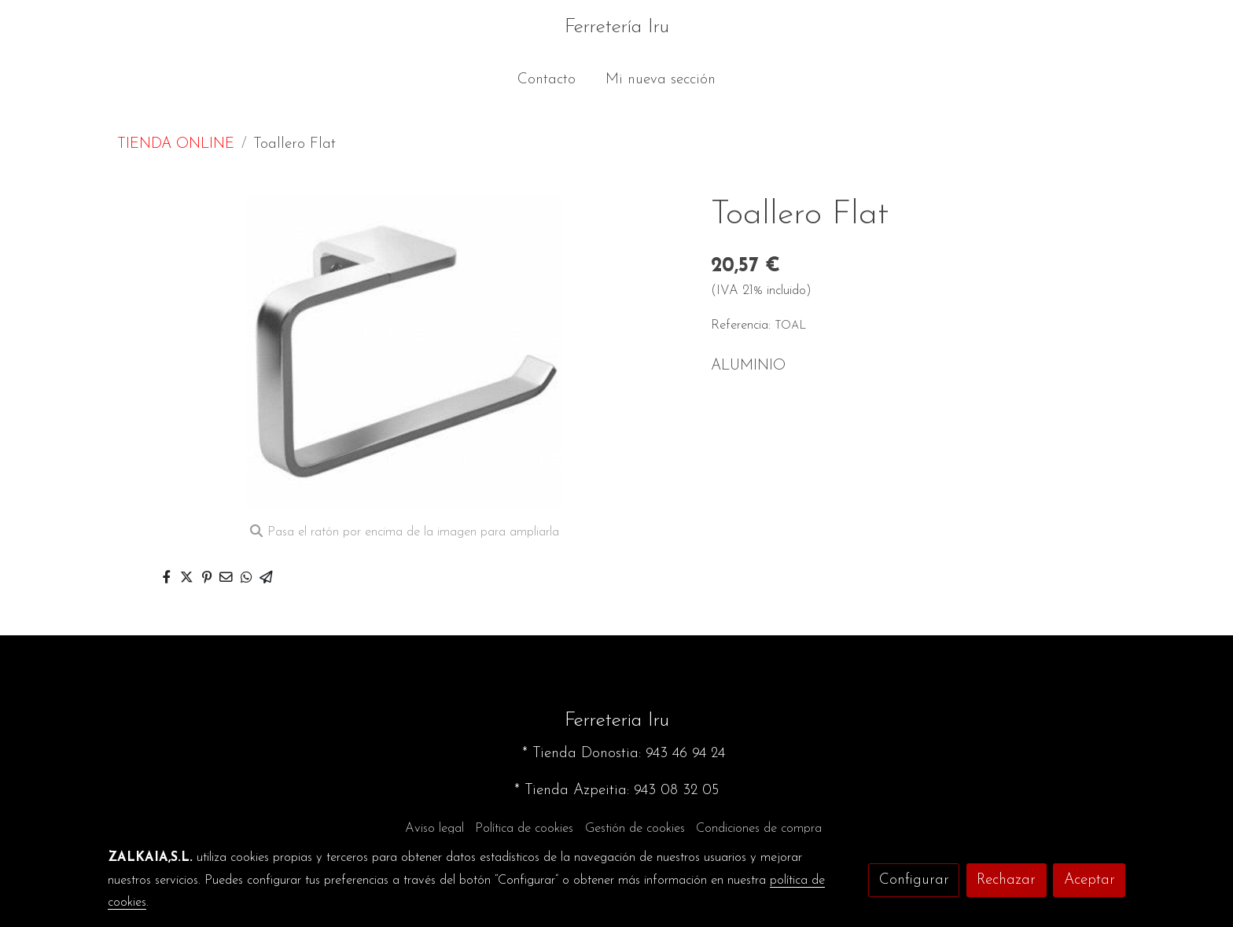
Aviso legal (434, 828)
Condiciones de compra (759, 828)
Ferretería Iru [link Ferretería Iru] (617, 27)
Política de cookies (524, 828)
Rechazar (1006, 880)
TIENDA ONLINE (175, 144)
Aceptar (1089, 880)
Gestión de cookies (635, 828)
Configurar (914, 880)
